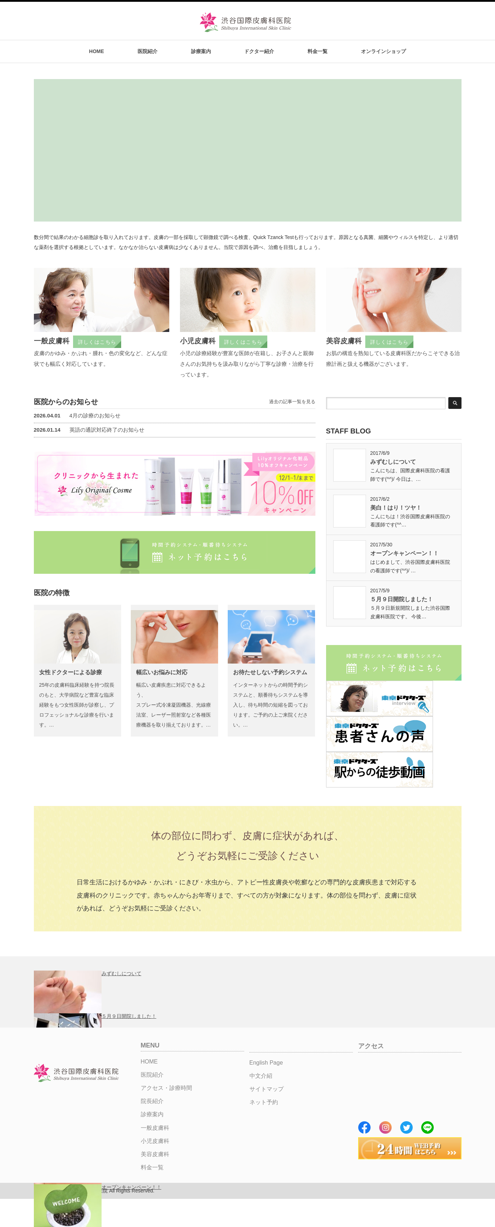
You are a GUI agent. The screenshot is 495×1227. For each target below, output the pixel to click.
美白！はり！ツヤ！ (396, 508)
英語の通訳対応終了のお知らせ (89, 430)
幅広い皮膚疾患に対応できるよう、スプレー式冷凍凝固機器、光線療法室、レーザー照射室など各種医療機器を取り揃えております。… (173, 705)
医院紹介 (148, 51)
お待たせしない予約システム (270, 672)
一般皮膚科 (51, 341)
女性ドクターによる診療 (70, 672)
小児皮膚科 (198, 341)
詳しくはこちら (97, 342)
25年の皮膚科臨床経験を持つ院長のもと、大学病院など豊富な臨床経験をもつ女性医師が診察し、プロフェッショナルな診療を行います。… (77, 705)
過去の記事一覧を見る (292, 401)
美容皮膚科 (344, 341)
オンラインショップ (383, 51)
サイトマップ (266, 1089)
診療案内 (201, 51)
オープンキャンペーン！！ (404, 553)
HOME (96, 51)
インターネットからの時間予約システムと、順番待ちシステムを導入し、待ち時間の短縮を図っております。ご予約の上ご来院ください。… (270, 705)
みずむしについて (393, 462)
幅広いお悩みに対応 (161, 672)
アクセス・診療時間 (166, 1088)
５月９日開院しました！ (401, 599)
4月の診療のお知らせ (77, 415)
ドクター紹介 (259, 51)
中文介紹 (260, 1076)
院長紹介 (152, 1101)
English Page (266, 1063)
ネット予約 (263, 1102)
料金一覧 (318, 51)
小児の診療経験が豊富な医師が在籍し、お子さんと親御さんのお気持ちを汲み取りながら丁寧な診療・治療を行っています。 (247, 364)
